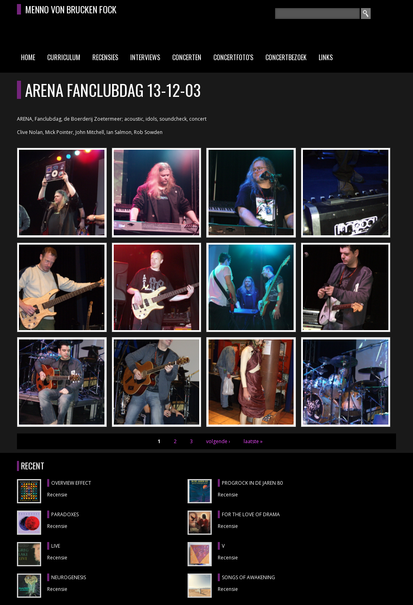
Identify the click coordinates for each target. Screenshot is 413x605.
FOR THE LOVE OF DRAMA (251, 514)
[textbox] (317, 13)
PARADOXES (65, 514)
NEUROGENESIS (68, 577)
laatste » (253, 441)
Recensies (105, 57)
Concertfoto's (233, 57)
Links (326, 57)
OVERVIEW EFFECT (71, 482)
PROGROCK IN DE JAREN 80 (252, 482)
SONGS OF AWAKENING (248, 577)
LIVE (55, 545)
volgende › (218, 441)
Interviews (145, 57)
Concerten (186, 57)
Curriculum (63, 57)
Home (28, 57)
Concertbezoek (286, 57)
